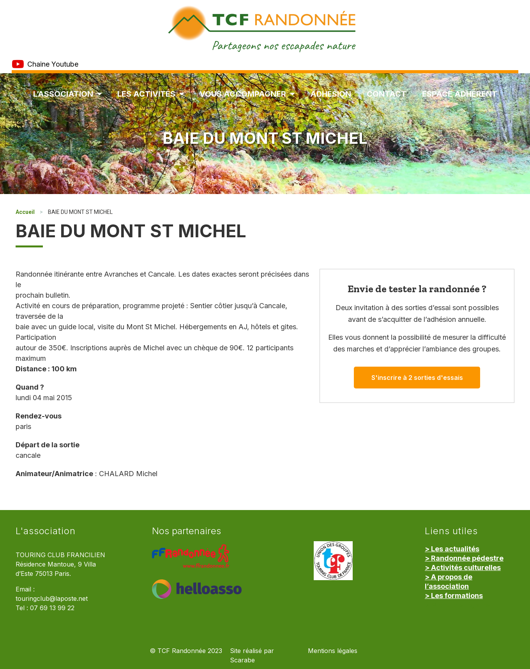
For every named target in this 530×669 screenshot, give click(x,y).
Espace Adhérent (459, 94)
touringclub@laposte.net (52, 598)
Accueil (25, 212)
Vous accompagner (247, 94)
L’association (67, 94)
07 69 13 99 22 (52, 608)
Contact (386, 94)
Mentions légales (332, 651)
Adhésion (330, 94)
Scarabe (242, 660)
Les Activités (150, 94)
